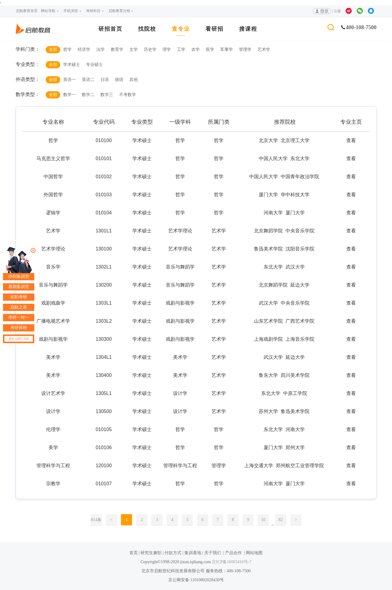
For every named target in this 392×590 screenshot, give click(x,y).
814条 (96, 519)
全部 (53, 49)
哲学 (67, 49)
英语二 (88, 79)
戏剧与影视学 (53, 339)
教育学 (117, 49)
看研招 (214, 29)
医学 (210, 49)
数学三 (106, 94)
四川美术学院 (295, 375)
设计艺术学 (53, 393)
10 (263, 519)
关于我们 (212, 553)
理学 (166, 49)
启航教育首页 (27, 11)
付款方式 (173, 553)
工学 (181, 49)
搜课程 (248, 29)
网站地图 (254, 553)
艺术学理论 (53, 248)
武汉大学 (295, 266)
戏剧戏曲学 (53, 303)
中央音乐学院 (300, 230)
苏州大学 (268, 411)
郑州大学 (295, 447)
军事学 (226, 49)
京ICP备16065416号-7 (231, 562)
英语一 (69, 79)
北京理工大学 (295, 140)
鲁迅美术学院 (268, 248)
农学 (195, 49)
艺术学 (264, 49)
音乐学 (53, 266)
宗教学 (53, 483)
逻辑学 (53, 212)
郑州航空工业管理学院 (300, 465)
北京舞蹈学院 (268, 230)
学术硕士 (71, 64)
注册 (337, 11)
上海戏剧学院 (268, 339)
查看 (351, 140)
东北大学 (300, 158)
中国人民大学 (273, 158)
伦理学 (53, 429)
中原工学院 (295, 393)
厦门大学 (268, 194)
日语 (104, 79)
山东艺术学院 (268, 321)
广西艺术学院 (300, 321)
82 (281, 519)
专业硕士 (94, 64)
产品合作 (233, 553)
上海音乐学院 (300, 339)
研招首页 (110, 29)
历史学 (150, 49)
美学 (53, 447)
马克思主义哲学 (53, 158)
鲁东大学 (268, 375)
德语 (119, 79)
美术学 (53, 357)
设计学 (53, 411)
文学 (133, 49)
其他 (133, 79)
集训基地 (192, 553)
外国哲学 (53, 194)
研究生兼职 (151, 553)
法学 (100, 49)
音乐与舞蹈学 (53, 284)
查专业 (181, 29)
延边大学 (300, 284)
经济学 (84, 49)
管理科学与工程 (53, 465)
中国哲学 (53, 176)
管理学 (245, 49)
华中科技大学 (295, 194)
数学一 (69, 94)
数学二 (88, 94)
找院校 (147, 29)
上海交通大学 (258, 465)
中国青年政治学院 (300, 176)
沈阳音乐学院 (300, 248)
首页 (133, 553)
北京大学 (268, 140)
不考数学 (127, 94)
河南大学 (273, 212)
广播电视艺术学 (53, 321)
